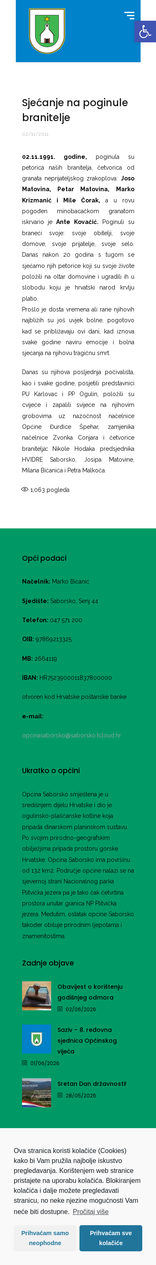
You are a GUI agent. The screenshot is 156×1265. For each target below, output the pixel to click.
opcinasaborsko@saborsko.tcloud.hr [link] (71, 735)
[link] (145, 31)
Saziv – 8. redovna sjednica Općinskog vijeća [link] (87, 1041)
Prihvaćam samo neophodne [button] (45, 1238)
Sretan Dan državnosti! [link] (91, 1084)
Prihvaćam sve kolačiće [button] (111, 1238)
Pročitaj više (91, 1211)
